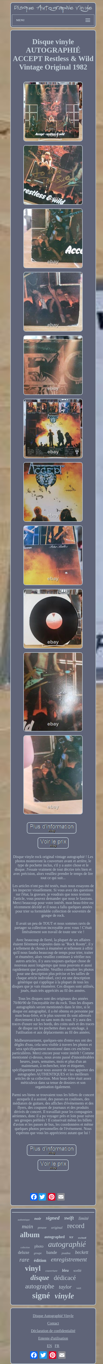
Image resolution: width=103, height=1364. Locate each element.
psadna (66, 1253)
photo (38, 1246)
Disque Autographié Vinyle (53, 1316)
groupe (38, 1253)
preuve (42, 1227)
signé (41, 1295)
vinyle (64, 1295)
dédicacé (65, 1277)
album (29, 1235)
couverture (51, 1270)
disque (39, 1277)
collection (25, 1247)
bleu (65, 1270)
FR (57, 1346)
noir (37, 1218)
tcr (71, 1237)
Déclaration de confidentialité (53, 1331)
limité (83, 1218)
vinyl (33, 1268)
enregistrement (69, 1259)
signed (53, 1218)
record (75, 1225)
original (56, 1227)
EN (49, 1346)
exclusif (82, 1237)
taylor (65, 1287)
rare (24, 1259)
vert (78, 1288)
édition (40, 1260)
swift (69, 1218)
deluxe (23, 1252)
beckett (81, 1252)
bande (51, 1252)
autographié (67, 1244)
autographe (39, 1286)
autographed (54, 1237)
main (27, 1226)
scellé (77, 1270)
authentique (24, 1219)
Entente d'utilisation (53, 1338)
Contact (53, 1323)
